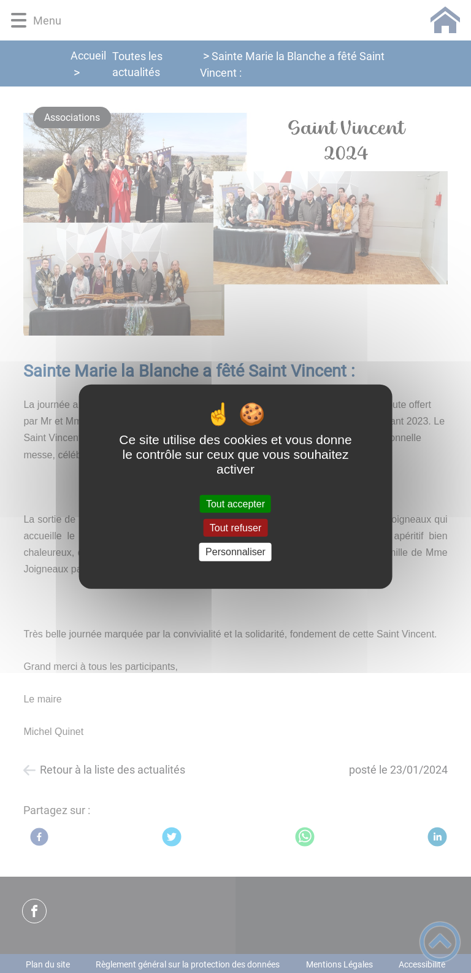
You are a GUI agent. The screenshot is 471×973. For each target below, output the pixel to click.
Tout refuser (235, 528)
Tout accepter (235, 504)
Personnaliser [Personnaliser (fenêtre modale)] (235, 552)
